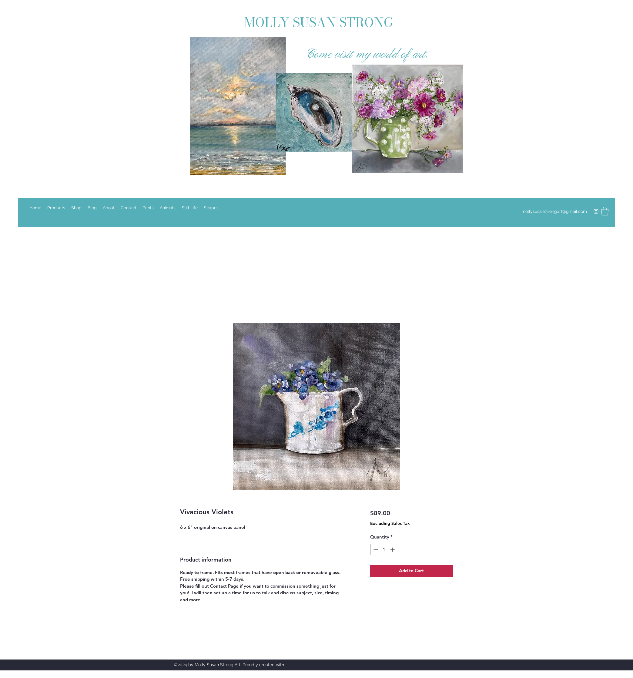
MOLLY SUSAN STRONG (320, 22)
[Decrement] (375, 549)
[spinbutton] (384, 549)
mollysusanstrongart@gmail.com (554, 211)
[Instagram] (596, 211)
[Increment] (393, 549)
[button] (604, 211)
